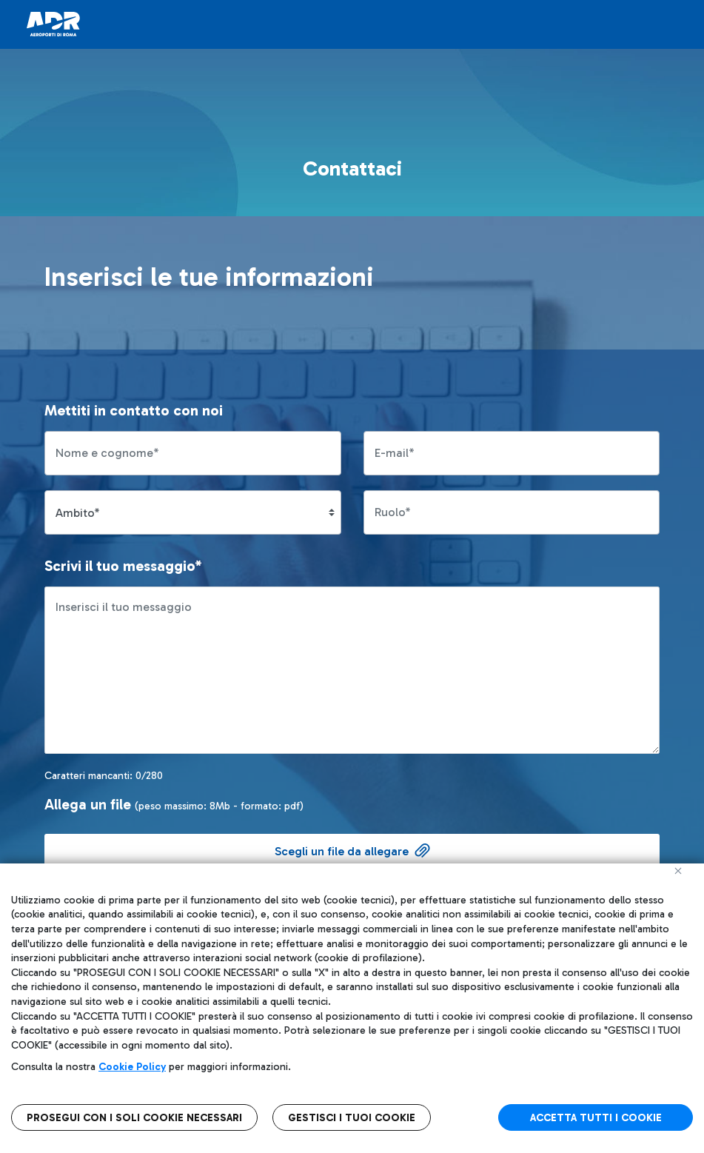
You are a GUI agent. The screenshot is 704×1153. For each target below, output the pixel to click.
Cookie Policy (132, 1066)
